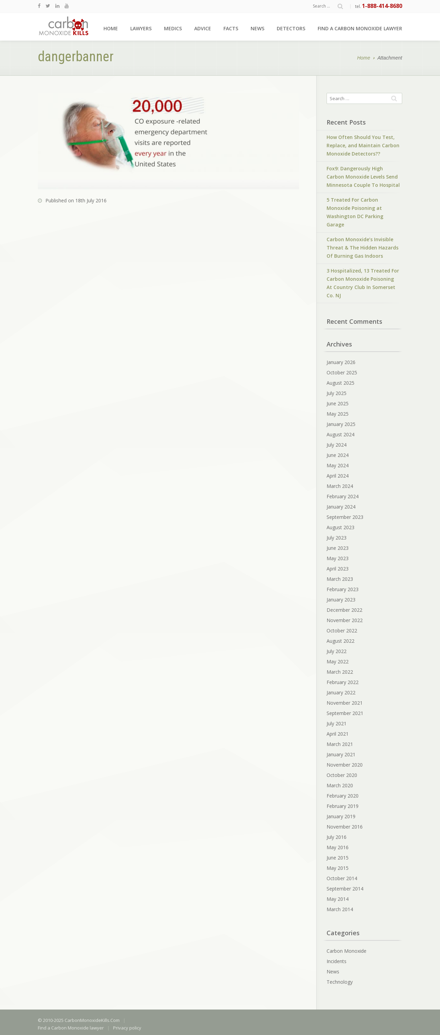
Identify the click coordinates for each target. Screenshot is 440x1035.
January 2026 (341, 362)
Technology (340, 982)
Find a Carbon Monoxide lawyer (360, 28)
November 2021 (345, 703)
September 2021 (345, 713)
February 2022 (343, 682)
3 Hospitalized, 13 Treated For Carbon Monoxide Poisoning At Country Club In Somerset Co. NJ (363, 283)
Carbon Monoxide (346, 951)
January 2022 (341, 692)
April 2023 (338, 568)
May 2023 (338, 558)
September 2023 (345, 517)
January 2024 (341, 506)
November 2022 (345, 620)
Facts (230, 28)
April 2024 (338, 475)
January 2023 (341, 599)
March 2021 (340, 744)
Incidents (336, 961)
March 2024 (340, 486)
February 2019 (343, 806)
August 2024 (340, 434)
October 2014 (342, 878)
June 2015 (338, 857)
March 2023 (340, 579)
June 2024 (338, 455)
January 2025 (341, 424)
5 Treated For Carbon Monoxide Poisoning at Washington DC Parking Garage (355, 212)
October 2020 (342, 775)
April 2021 (338, 733)
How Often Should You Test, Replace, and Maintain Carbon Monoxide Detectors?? (363, 145)
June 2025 (338, 403)
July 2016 (336, 837)
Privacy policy (127, 1028)
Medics (173, 28)
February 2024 (343, 496)
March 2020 (340, 785)
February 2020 (343, 795)
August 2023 (340, 527)
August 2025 (340, 383)
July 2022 (336, 651)
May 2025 (338, 413)
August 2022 (340, 641)
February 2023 (343, 589)
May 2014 (338, 899)
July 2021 (336, 723)
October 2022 (342, 630)
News (257, 28)
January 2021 (341, 754)
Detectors (291, 28)
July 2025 (336, 393)
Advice (202, 28)
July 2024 (336, 444)
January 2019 (341, 816)
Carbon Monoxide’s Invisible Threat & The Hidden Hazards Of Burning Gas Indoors (362, 247)
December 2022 (344, 610)
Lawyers (141, 28)
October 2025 (342, 372)
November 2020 (345, 764)
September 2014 (345, 888)
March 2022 (340, 672)
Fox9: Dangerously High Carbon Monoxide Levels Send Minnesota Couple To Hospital (363, 176)
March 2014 (340, 909)
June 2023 (338, 548)
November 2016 (345, 826)
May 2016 (338, 847)
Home (110, 28)
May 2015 (338, 868)
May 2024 (338, 465)
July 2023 (336, 537)
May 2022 (338, 661)
